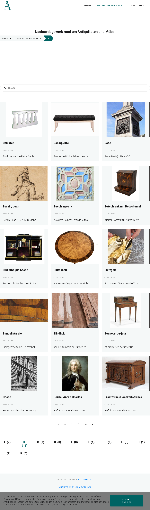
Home (88, 5)
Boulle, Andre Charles (68, 397)
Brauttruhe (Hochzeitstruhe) (123, 397)
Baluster (8, 143)
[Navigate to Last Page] (92, 424)
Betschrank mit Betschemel (122, 206)
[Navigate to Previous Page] (65, 424)
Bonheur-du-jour (115, 333)
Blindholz (60, 333)
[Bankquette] (74, 120)
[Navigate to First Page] (58, 424)
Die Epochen (136, 5)
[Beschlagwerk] (74, 183)
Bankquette (61, 143)
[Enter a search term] (77, 88)
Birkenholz (60, 270)
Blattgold (110, 270)
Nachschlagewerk (109, 5)
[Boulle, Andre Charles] (74, 374)
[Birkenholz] (74, 247)
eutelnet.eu (85, 480)
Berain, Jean (11, 206)
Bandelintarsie (12, 333)
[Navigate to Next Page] (86, 424)
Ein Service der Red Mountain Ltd (75, 486)
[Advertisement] (75, 64)
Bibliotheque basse (15, 270)
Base (107, 143)
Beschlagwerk (63, 206)
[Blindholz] (74, 310)
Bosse (7, 397)
